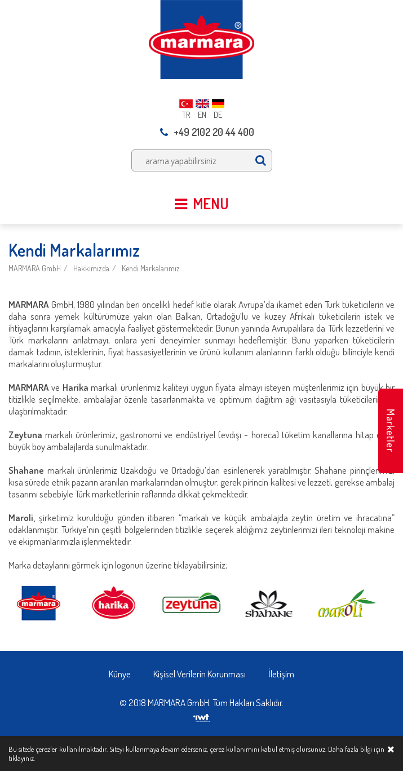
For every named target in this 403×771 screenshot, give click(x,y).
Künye (120, 674)
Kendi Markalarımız (151, 268)
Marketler (390, 430)
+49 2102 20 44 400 (207, 132)
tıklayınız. (21, 758)
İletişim (281, 674)
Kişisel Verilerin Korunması (199, 674)
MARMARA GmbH (34, 268)
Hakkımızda (91, 268)
